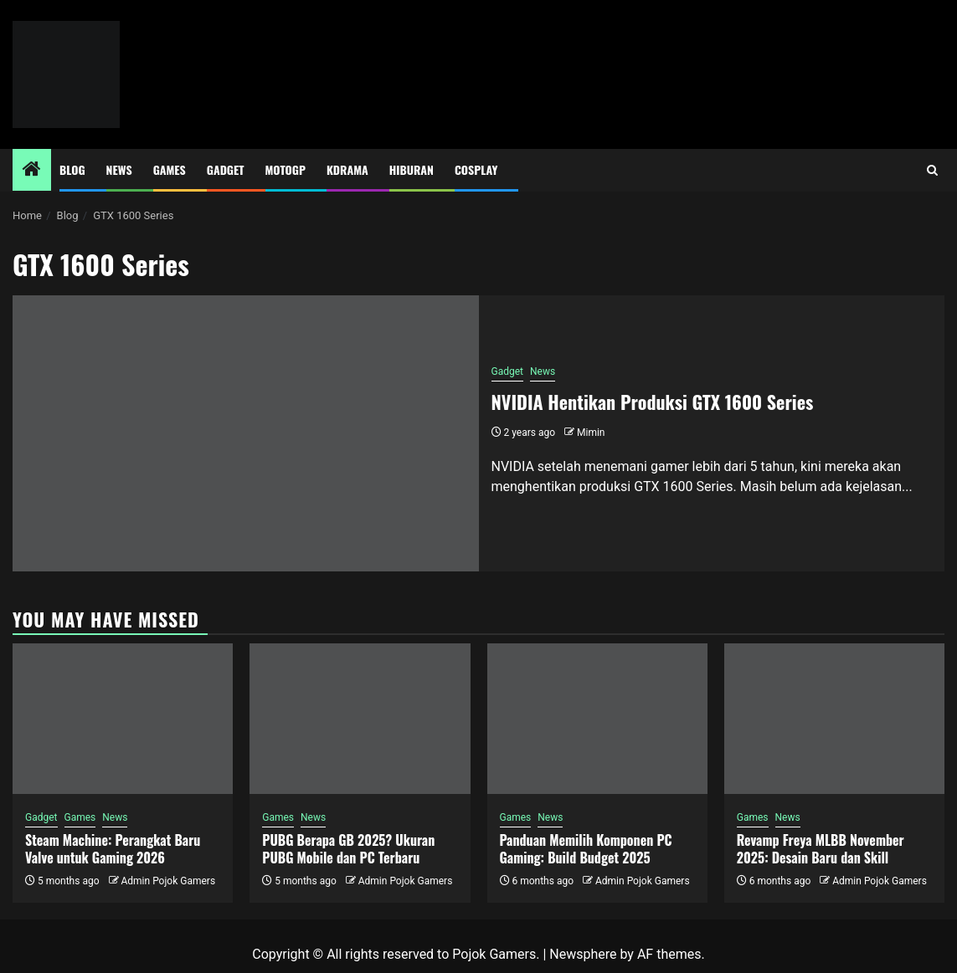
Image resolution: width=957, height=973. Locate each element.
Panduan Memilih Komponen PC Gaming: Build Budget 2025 (586, 849)
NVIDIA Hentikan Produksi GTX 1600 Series (652, 401)
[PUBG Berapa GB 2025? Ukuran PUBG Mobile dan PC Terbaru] (360, 718)
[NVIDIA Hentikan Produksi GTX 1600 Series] (246, 433)
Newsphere (582, 954)
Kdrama (347, 169)
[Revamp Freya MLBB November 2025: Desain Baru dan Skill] (834, 718)
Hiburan (411, 169)
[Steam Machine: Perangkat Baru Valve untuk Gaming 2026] (123, 718)
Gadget (225, 169)
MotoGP (285, 169)
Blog (72, 169)
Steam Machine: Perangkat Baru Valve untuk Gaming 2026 (112, 849)
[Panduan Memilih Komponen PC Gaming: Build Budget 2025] (597, 718)
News (119, 169)
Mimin (591, 432)
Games (169, 169)
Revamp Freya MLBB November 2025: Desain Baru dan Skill (820, 849)
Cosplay (476, 169)
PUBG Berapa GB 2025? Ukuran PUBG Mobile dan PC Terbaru (348, 849)
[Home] (32, 170)
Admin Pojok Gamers (168, 881)
